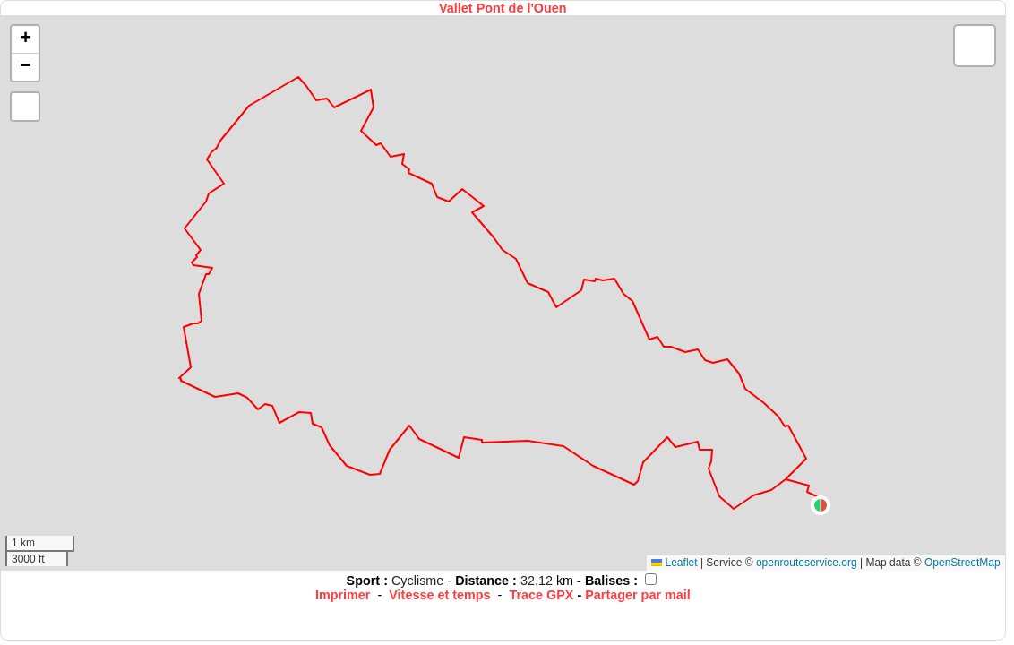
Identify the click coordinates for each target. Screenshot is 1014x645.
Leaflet (674, 562)
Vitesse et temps (439, 595)
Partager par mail (638, 595)
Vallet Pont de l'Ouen (503, 8)
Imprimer (343, 595)
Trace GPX (541, 595)
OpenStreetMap (962, 562)
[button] (820, 505)
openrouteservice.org (806, 562)
